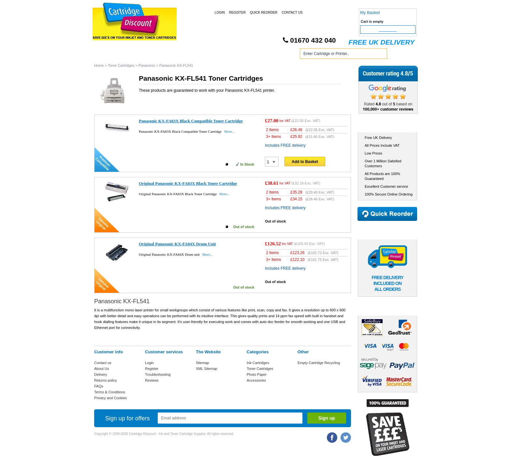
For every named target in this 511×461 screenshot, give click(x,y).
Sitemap (202, 363)
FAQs (98, 386)
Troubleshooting (157, 374)
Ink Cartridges (144, 54)
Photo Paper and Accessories (256, 54)
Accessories (256, 380)
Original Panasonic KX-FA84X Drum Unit (177, 243)
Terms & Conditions (109, 392)
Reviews (152, 380)
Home (107, 54)
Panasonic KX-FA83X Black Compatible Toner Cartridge (191, 120)
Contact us (102, 363)
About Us (101, 369)
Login (220, 12)
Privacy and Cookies (110, 398)
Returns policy (105, 380)
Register (237, 12)
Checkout (388, 29)
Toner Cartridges (193, 54)
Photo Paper (257, 374)
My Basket (370, 12)
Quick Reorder (263, 12)
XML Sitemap (206, 369)
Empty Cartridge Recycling (319, 363)
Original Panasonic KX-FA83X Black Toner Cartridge (188, 183)
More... (229, 131)
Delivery (100, 374)
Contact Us (292, 12)
